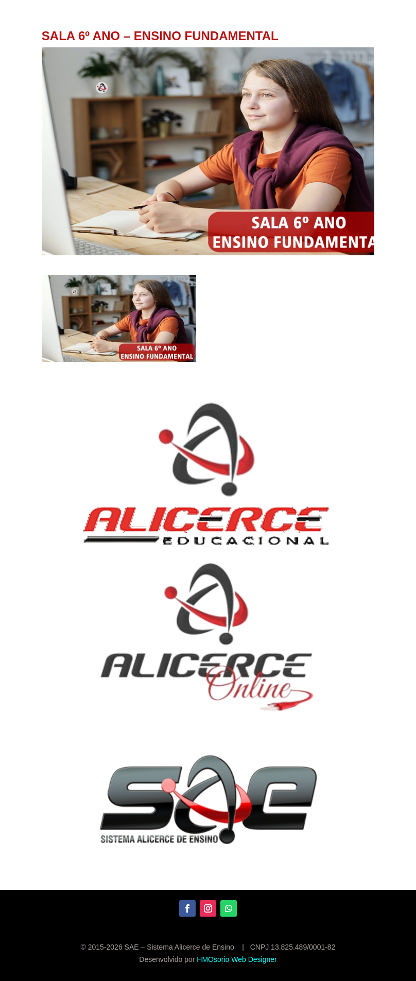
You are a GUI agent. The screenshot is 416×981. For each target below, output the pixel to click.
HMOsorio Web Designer (236, 959)
